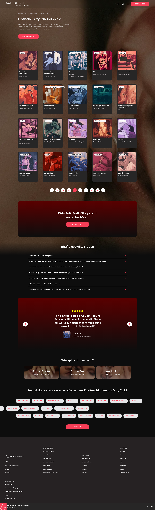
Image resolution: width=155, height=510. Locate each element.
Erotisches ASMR (48, 462)
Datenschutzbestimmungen (14, 491)
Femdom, (71, 142)
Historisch (70, 416)
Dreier (22, 53)
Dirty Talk (52, 76)
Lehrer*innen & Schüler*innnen (54, 87)
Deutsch (7, 473)
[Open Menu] (128, 4)
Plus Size (39, 401)
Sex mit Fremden (75, 53)
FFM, (20, 108)
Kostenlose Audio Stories (51, 473)
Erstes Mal (98, 154)
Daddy (39, 416)
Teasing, (46, 76)
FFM (26, 76)
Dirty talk (44, 13)
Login (6, 461)
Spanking (48, 53)
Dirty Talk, (72, 108)
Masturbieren (99, 87)
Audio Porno (47, 458)
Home (20, 13)
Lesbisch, (121, 142)
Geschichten (86, 458)
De (26, 13)
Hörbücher (46, 465)
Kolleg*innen (24, 154)
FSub (27, 175)
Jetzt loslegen (28, 36)
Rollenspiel (124, 175)
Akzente (84, 469)
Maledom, (96, 74)
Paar (76, 108)
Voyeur (128, 74)
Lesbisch (123, 451)
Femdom (122, 53)
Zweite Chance (56, 401)
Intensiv (28, 143)
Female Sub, (121, 74)
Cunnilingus (25, 416)
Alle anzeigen (124, 473)
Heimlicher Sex (74, 87)
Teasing (52, 142)
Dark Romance (28, 408)
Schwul (122, 455)
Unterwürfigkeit (79, 142)
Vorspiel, (21, 76)
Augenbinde (51, 175)
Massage (48, 121)
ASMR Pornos (47, 469)
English (7, 469)
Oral (101, 142)
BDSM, (46, 108)
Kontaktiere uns (10, 498)
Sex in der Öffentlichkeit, (73, 75)
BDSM (96, 53)
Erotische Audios (48, 451)
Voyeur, (95, 108)
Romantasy (54, 416)
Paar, (45, 175)
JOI (121, 462)
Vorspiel (72, 121)
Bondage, (22, 143)
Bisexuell (74, 175)
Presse (7, 495)
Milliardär (11, 408)
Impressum (8, 484)
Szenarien (85, 465)
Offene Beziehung (27, 108)
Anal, (70, 175)
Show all (77, 427)
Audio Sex (46, 455)
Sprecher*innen (87, 462)
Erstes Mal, (22, 175)
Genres (84, 473)
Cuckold (73, 401)
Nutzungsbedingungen (12, 488)
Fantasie (33, 13)
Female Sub (103, 74)
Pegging (45, 408)
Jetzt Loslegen (140, 4)
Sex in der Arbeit (62, 408)
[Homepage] (60, 4)
